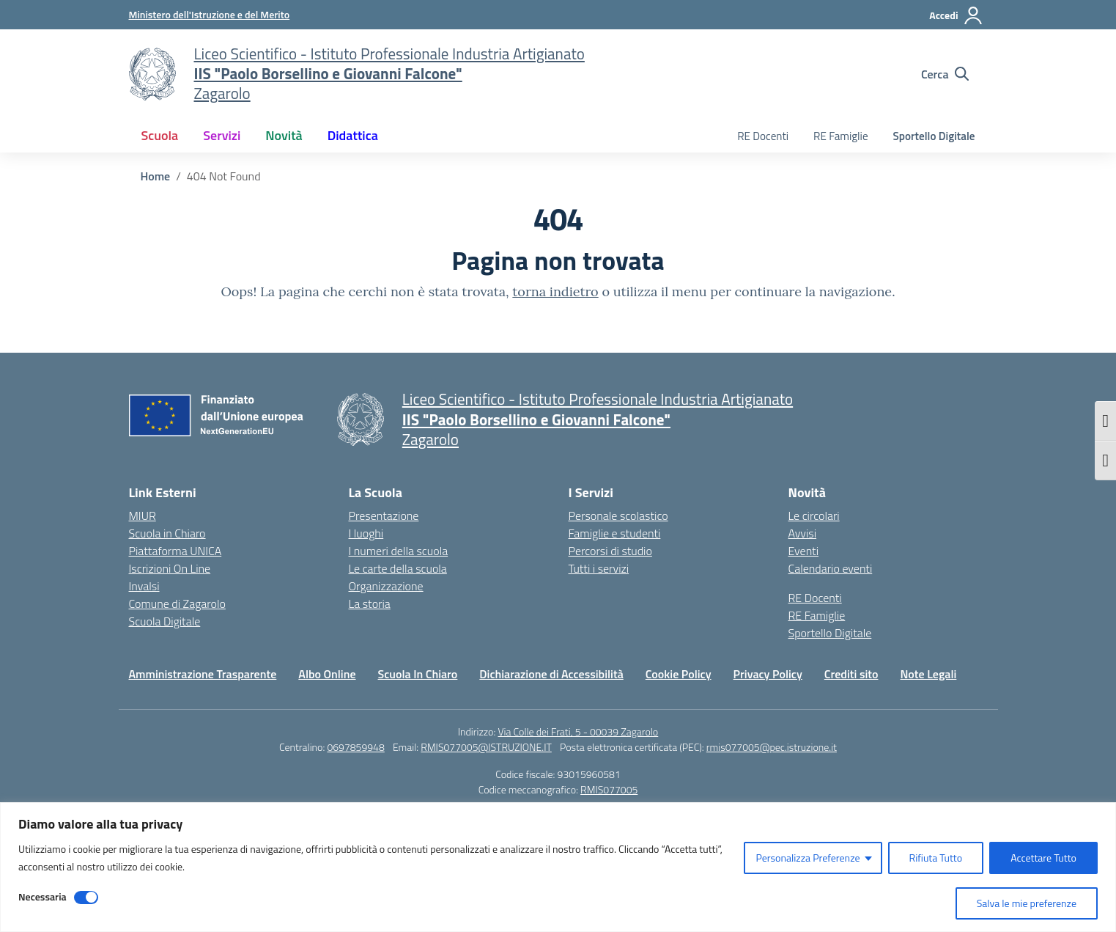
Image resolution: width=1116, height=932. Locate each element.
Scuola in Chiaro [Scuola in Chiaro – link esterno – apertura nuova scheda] (167, 533)
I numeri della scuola (398, 550)
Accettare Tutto (1043, 857)
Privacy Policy (767, 674)
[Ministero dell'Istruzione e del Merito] (209, 14)
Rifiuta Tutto (936, 857)
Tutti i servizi (599, 568)
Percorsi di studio (610, 550)
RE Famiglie (840, 136)
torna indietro (555, 291)
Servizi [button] (221, 135)
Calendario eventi (830, 568)
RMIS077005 (609, 789)
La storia (370, 603)
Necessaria (42, 896)
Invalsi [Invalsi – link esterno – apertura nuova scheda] (144, 586)
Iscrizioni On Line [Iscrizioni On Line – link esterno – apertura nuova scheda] (170, 568)
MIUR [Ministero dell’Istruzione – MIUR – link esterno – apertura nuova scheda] (142, 515)
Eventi (803, 550)
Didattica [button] (353, 135)
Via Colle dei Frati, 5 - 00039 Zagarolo (578, 731)
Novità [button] (283, 135)
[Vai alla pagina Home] (156, 176)
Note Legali (928, 674)
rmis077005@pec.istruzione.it (771, 747)
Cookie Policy (679, 674)
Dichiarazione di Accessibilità (551, 674)
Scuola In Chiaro (418, 674)
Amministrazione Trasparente (203, 674)
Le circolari (814, 515)
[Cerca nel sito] (945, 74)
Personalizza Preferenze (807, 857)
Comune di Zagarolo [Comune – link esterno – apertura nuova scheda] (177, 603)
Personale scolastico (618, 515)
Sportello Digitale (934, 136)
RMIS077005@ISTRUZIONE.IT (486, 747)
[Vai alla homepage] (152, 74)
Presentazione (384, 515)
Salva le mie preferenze (1026, 903)
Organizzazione (386, 586)
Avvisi (802, 533)
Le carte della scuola (398, 568)
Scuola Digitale (165, 621)
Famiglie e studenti (615, 533)
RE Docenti (762, 136)
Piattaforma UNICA (175, 550)
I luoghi (366, 533)
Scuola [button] (160, 135)
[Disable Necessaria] (86, 897)
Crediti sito (851, 674)
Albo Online (326, 674)
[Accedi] (956, 15)
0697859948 (355, 747)
